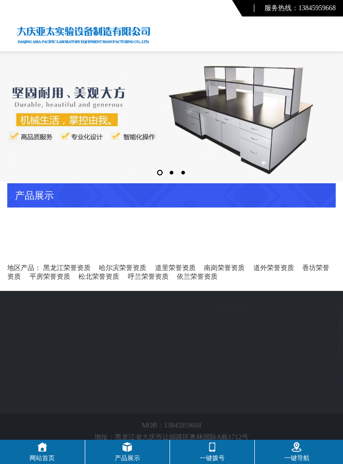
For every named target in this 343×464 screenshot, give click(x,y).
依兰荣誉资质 (197, 276)
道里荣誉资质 (175, 268)
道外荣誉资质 (273, 268)
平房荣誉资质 (50, 276)
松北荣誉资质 (98, 276)
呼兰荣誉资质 (148, 276)
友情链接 (285, 379)
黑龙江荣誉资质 (67, 268)
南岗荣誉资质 (224, 268)
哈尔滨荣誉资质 (122, 268)
